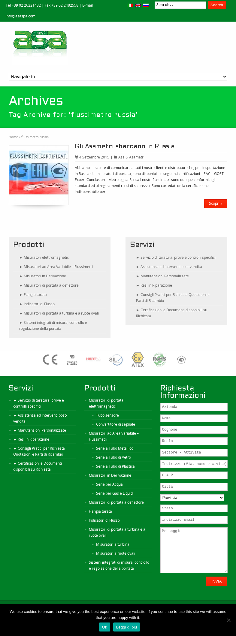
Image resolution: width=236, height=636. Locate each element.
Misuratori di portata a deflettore (116, 502)
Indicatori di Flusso (104, 520)
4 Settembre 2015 (92, 157)
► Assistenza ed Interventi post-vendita (169, 266)
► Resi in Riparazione (154, 285)
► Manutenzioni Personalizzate (162, 276)
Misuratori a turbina (112, 544)
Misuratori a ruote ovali (115, 553)
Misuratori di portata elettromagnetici (106, 403)
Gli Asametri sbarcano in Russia (125, 146)
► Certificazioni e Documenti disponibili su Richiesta (171, 312)
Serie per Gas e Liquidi (115, 493)
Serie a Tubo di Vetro (113, 457)
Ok (104, 627)
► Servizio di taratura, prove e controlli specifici (176, 257)
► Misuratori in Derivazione (42, 276)
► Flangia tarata (33, 294)
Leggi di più (126, 627)
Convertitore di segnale (115, 424)
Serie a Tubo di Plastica (115, 466)
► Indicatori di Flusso (37, 303)
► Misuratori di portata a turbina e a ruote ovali (59, 313)
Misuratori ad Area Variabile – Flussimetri (114, 436)
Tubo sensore (107, 415)
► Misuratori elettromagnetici (44, 257)
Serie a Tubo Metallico (114, 448)
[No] (228, 620)
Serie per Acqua (109, 484)
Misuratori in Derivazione (110, 475)
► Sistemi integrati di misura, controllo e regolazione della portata (53, 325)
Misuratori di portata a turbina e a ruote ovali (117, 532)
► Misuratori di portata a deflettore (49, 285)
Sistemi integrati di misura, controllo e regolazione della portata (119, 565)
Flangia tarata (100, 511)
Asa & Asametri (131, 157)
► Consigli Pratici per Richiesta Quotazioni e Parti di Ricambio (173, 297)
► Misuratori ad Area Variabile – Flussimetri (56, 266)
